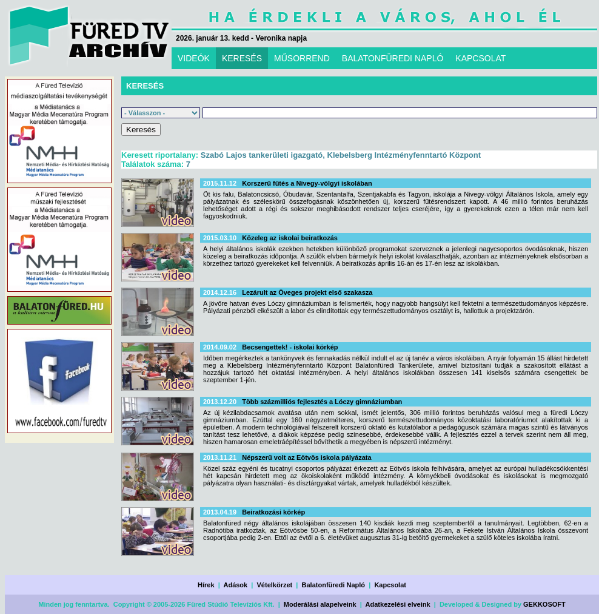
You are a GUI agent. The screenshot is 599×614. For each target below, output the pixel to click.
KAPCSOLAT (480, 58)
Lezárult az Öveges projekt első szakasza (307, 292)
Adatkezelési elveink (398, 604)
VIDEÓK (194, 58)
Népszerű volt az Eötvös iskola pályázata (306, 457)
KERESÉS (242, 58)
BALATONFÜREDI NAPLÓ (393, 58)
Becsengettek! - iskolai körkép (290, 347)
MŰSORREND (302, 58)
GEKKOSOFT (544, 604)
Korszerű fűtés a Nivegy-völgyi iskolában (307, 183)
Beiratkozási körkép (273, 512)
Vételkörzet (275, 585)
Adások (235, 585)
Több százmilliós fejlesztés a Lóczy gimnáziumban (322, 401)
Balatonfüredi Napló (334, 585)
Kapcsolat (390, 585)
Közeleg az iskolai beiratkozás (290, 237)
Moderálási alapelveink (320, 604)
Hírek (206, 585)
